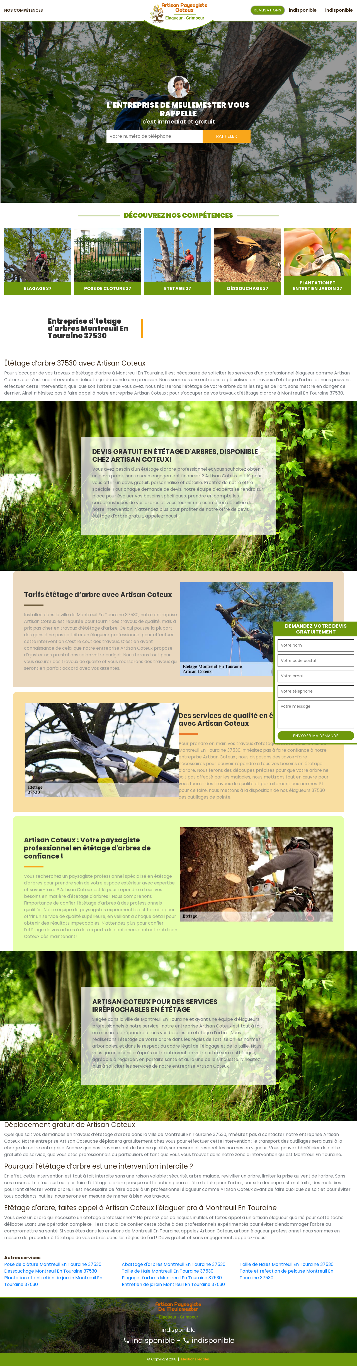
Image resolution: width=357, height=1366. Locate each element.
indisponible (149, 1340)
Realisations (267, 10)
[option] (38, 261)
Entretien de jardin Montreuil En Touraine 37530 (173, 1284)
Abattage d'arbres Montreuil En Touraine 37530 (173, 1264)
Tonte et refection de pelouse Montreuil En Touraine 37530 (286, 1274)
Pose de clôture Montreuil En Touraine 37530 (52, 1264)
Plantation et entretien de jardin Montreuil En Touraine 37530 (53, 1281)
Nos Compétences (23, 10)
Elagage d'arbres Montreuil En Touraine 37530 (172, 1278)
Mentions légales (195, 1359)
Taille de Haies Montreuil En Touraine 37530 (287, 1264)
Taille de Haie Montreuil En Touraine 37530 (167, 1271)
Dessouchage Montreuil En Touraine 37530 (50, 1271)
